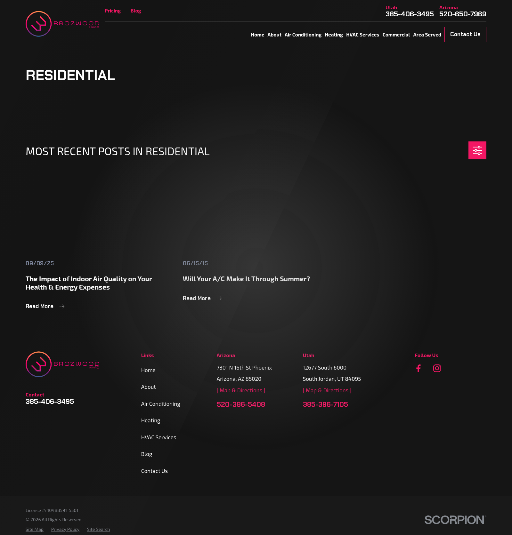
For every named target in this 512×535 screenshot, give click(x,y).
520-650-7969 (462, 14)
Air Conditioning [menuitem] (303, 34)
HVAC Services (158, 437)
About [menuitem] (274, 34)
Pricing (113, 10)
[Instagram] (437, 368)
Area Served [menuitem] (427, 34)
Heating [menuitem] (334, 34)
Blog (136, 10)
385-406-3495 (410, 14)
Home (148, 370)
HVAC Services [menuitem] (362, 34)
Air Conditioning (160, 403)
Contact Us (465, 34)
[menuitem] (35, 529)
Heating (150, 420)
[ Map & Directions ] (241, 390)
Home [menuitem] (257, 34)
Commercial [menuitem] (396, 34)
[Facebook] (418, 368)
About (148, 386)
